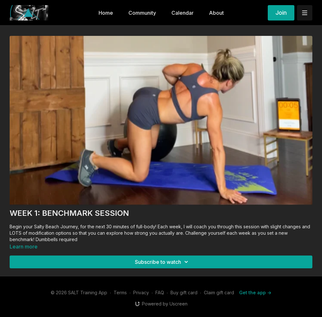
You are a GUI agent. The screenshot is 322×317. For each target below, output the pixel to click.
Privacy (141, 292)
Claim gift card (219, 292)
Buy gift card (183, 292)
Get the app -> (255, 292)
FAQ (159, 292)
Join (281, 12)
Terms (120, 292)
